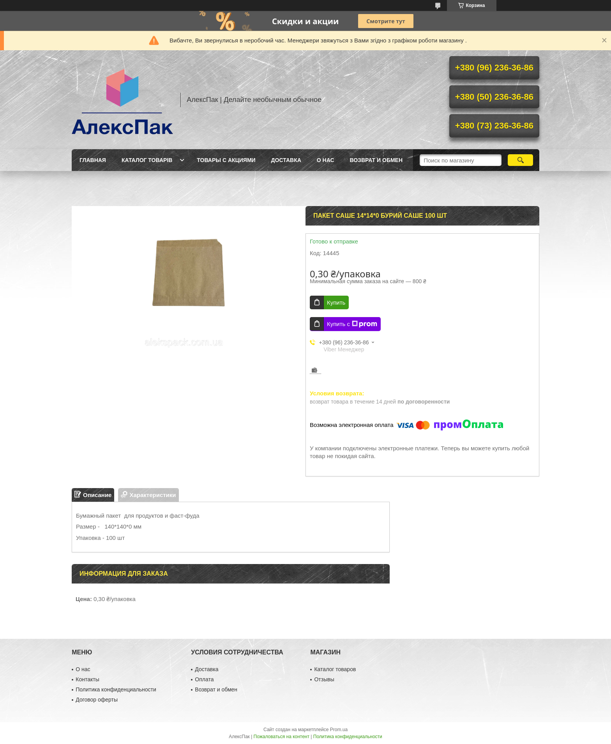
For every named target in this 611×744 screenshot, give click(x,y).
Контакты (87, 679)
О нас (325, 160)
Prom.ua (339, 729)
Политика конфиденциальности (116, 689)
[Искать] (520, 160)
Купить (336, 302)
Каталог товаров (335, 669)
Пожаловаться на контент (281, 736)
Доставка (286, 160)
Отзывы (324, 679)
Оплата (204, 679)
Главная (92, 160)
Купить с (352, 324)
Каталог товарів (147, 160)
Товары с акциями (226, 160)
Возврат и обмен (376, 160)
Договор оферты (97, 699)
